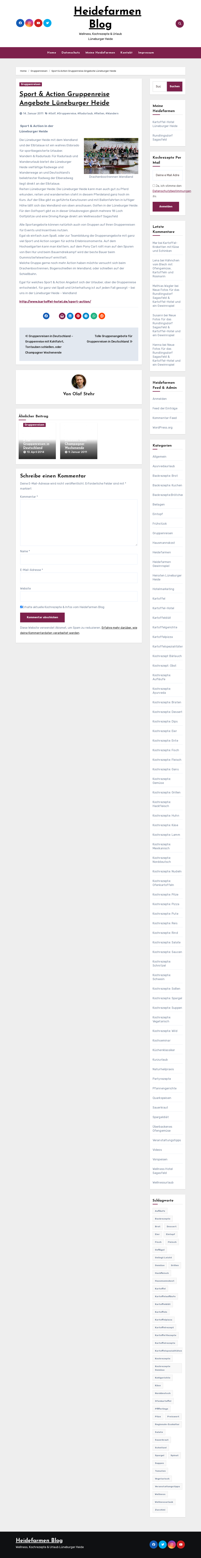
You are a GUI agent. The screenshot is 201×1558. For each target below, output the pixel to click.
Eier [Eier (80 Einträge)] (157, 1234)
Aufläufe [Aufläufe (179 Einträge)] (160, 1211)
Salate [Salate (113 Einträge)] (159, 1432)
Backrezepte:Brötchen (168, 495)
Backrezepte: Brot (165, 475)
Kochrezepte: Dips (165, 721)
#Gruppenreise (66, 113)
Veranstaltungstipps (167, 1140)
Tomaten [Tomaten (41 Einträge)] (160, 1471)
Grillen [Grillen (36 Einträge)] (175, 1265)
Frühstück (160, 523)
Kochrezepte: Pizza (166, 904)
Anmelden (160, 399)
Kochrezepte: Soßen (167, 988)
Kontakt (126, 52)
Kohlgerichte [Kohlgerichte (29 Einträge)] (162, 1377)
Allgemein (160, 456)
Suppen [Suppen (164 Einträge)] (159, 1463)
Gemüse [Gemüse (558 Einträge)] (160, 1265)
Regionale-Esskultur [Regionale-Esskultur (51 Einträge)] (167, 1424)
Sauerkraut (160, 1107)
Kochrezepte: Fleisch (167, 759)
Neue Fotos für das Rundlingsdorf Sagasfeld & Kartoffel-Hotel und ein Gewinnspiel (167, 297)
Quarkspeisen (162, 1098)
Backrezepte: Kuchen (167, 485)
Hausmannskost (164, 543)
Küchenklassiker (164, 1050)
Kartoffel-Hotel (163, 608)
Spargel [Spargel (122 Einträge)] (159, 1455)
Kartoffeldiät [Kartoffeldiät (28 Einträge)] (163, 1304)
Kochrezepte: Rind (165, 933)
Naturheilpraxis (163, 1069)
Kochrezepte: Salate (167, 942)
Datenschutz (70, 52)
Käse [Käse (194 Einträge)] (158, 1385)
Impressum (146, 52)
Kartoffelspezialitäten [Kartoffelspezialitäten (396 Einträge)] (168, 1351)
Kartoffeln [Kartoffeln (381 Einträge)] (161, 1312)
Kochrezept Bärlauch (167, 656)
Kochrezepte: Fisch (166, 750)
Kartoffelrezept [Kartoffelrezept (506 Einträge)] (164, 1327)
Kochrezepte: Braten (167, 702)
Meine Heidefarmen (100, 52)
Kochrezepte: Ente (165, 740)
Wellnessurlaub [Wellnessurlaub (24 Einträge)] (164, 1502)
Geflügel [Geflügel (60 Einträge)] (160, 1250)
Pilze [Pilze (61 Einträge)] (158, 1416)
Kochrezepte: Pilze (166, 894)
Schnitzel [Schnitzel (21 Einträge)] (161, 1447)
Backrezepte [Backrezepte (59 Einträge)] (162, 1218)
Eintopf (158, 514)
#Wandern (112, 113)
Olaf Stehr (83, 394)
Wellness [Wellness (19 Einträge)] (160, 1494)
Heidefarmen (162, 552)
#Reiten (99, 113)
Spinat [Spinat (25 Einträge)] (175, 1455)
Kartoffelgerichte (165, 627)
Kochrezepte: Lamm (166, 834)
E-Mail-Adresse (31, 569)
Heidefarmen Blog (39, 1541)
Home (51, 52)
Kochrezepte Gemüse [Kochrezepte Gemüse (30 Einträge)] (162, 1368)
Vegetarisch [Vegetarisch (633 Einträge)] (162, 1478)
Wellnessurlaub (163, 1182)
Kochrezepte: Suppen (167, 1008)
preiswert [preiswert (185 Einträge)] (173, 1416)
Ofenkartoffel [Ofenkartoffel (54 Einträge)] (163, 1401)
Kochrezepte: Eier (165, 731)
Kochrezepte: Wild (165, 1031)
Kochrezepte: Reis (165, 923)
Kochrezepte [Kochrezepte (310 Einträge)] (162, 1358)
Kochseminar (162, 1040)
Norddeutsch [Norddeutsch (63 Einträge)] (163, 1393)
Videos (157, 1150)
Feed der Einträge (165, 408)
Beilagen (159, 504)
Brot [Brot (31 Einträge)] (157, 1226)
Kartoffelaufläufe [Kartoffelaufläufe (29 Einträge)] (165, 1296)
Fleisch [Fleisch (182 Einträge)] (172, 1242)
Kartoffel (159, 598)
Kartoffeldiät (162, 617)
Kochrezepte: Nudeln (167, 871)
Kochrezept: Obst (165, 665)
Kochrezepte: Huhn (166, 815)
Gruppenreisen (30, 84)
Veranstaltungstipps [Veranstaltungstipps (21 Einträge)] (167, 1486)
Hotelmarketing (163, 589)
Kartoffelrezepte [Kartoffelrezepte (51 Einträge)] (165, 1343)
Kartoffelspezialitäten (168, 646)
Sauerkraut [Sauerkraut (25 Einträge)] (162, 1440)
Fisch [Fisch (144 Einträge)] (158, 1242)
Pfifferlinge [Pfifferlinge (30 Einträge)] (161, 1409)
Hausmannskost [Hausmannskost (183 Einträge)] (164, 1281)
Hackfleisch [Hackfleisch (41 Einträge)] (162, 1273)
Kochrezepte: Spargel (167, 998)
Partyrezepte (162, 1079)
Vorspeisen (160, 1159)
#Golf (52, 113)
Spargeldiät (161, 1117)
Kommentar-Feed (165, 418)
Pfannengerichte (165, 1088)
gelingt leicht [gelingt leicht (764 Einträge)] (163, 1257)
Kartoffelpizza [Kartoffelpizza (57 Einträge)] (163, 1319)
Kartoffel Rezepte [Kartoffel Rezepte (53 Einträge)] (165, 1335)
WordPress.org (163, 427)
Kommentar (29, 496)
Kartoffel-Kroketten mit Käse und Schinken (166, 247)
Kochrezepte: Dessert (168, 712)
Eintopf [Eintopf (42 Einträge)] (170, 1234)
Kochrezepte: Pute (165, 913)
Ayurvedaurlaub (164, 466)
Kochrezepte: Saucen (167, 952)
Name (25, 550)
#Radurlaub (85, 113)
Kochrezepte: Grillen (167, 792)
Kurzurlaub (160, 1059)
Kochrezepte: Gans (166, 769)
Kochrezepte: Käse (165, 825)
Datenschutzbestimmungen (172, 191)
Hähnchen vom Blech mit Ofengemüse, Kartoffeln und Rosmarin (166, 268)
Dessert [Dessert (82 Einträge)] (172, 1226)
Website (25, 587)
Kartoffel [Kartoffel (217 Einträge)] (160, 1288)
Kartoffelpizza (163, 637)
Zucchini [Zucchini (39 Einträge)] (160, 1509)
